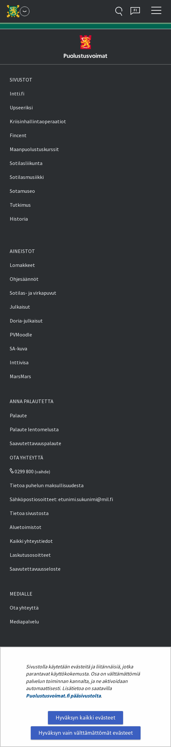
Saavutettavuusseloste (35, 569)
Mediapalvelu (24, 621)
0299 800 (22, 471)
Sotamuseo (22, 191)
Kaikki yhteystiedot (31, 541)
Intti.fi (17, 93)
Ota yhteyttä (24, 607)
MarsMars (20, 376)
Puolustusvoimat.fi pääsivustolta (63, 695)
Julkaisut (20, 306)
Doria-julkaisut (26, 320)
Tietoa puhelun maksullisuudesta (47, 485)
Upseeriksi (21, 107)
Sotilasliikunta (26, 163)
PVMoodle (21, 334)
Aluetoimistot (25, 527)
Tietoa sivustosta (29, 513)
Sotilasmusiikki (27, 177)
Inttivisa (19, 362)
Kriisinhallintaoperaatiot (38, 121)
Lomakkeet (22, 265)
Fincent (18, 135)
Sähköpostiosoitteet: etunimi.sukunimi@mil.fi (61, 499)
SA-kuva (18, 348)
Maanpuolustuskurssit (34, 149)
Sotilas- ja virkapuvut (33, 293)
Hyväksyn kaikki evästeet (85, 717)
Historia (19, 218)
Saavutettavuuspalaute (35, 443)
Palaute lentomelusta (34, 429)
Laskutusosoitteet (30, 555)
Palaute (18, 415)
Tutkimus (20, 205)
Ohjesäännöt (24, 279)
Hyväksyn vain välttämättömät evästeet (86, 733)
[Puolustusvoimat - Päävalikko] (24, 11)
